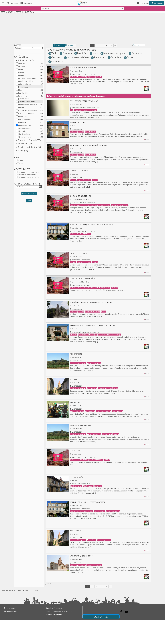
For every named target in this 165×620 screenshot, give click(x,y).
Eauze (128, 57)
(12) (42, 79)
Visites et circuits (24, 137)
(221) (41, 126)
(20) (42, 137)
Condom (66, 53)
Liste (57, 45)
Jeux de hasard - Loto (26, 102)
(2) (42, 84)
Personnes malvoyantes (27, 175)
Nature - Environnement (27, 111)
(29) (42, 70)
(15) (42, 73)
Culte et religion (24, 84)
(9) (42, 81)
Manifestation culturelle (27, 105)
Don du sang (23, 87)
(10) (42, 76)
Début (17, 48)
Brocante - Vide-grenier (27, 79)
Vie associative (24, 128)
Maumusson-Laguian (113, 53)
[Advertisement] (82, 28)
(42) (42, 111)
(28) (42, 128)
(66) (42, 134)
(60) (42, 105)
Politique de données (53, 614)
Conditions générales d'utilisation (58, 611)
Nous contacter (10, 608)
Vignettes (70, 45)
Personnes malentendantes (28, 178)
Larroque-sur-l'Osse (76, 57)
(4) (42, 64)
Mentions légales (10, 611)
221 (101, 617)
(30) (42, 123)
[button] (29, 194)
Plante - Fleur (23, 117)
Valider (29, 201)
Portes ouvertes (24, 120)
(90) (42, 108)
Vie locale (22, 131)
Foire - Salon (23, 96)
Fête (20, 90)
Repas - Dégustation (26, 126)
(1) (42, 93)
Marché (21, 108)
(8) (42, 117)
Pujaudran (98, 57)
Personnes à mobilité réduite (29, 172)
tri (132, 45)
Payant (20, 163)
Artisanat (21, 67)
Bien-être (21, 76)
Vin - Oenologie (24, 134)
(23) (42, 114)
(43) (42, 67)
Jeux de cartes (23, 99)
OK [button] (40, 187)
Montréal (80, 53)
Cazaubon (115, 57)
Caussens (55, 57)
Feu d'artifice (23, 93)
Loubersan (55, 61)
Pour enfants (23, 123)
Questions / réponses (53, 608)
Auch (94, 53)
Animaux (21, 64)
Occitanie (23, 590)
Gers (36, 590)
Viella (52, 53)
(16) (42, 96)
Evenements (7, 590)
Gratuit (20, 161)
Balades (21, 73)
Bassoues (135, 53)
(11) (42, 120)
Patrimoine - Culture (26, 114)
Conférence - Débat (25, 81)
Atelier (20, 70)
